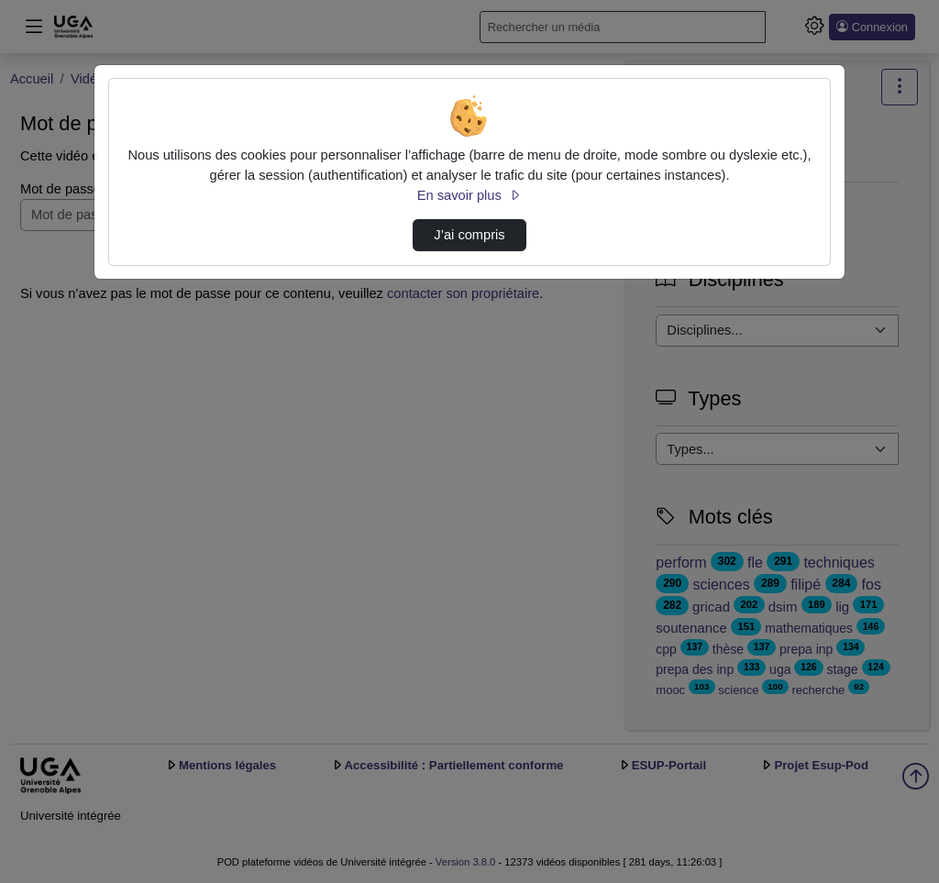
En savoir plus (469, 195)
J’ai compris (469, 234)
